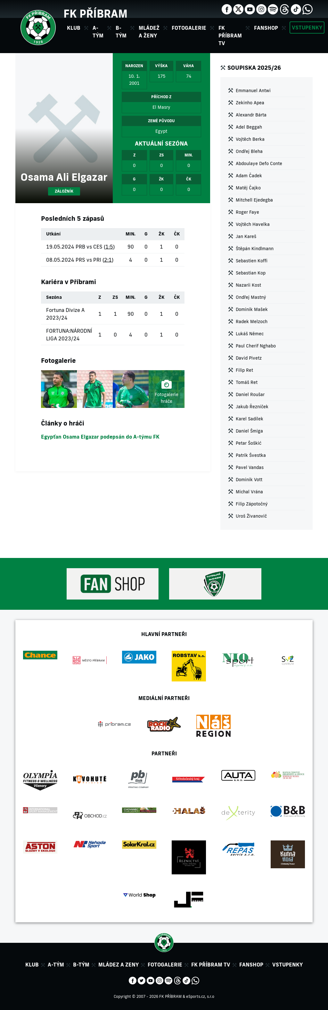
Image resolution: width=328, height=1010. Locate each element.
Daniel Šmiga (249, 431)
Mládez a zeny (118, 964)
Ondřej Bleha (249, 151)
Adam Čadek (249, 176)
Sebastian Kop (251, 273)
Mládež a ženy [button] (149, 32)
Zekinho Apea (250, 103)
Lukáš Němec (250, 334)
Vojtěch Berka (250, 139)
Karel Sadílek (249, 419)
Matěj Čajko (248, 188)
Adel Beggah (249, 127)
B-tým (81, 964)
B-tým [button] (121, 32)
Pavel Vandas (250, 467)
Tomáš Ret (247, 382)
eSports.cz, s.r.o (200, 996)
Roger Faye (247, 212)
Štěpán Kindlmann (255, 248)
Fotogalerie (189, 28)
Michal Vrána (249, 492)
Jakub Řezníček (252, 407)
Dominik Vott (249, 479)
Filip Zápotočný (252, 504)
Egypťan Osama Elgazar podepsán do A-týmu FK (100, 436)
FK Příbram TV (230, 35)
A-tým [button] (98, 32)
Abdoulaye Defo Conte (259, 163)
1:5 (109, 246)
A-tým (56, 964)
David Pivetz (249, 358)
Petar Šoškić (248, 443)
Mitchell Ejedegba (254, 200)
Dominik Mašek (252, 309)
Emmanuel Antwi (253, 90)
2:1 (108, 260)
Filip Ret (244, 370)
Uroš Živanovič (251, 516)
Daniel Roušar (250, 394)
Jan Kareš (246, 236)
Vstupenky (307, 27)
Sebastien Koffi (251, 261)
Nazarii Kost (248, 285)
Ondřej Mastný (251, 297)
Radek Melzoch (251, 321)
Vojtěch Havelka (253, 224)
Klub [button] (73, 28)
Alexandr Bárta (251, 115)
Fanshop (266, 28)
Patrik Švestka (251, 455)
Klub (32, 964)
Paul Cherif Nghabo (256, 346)
